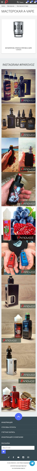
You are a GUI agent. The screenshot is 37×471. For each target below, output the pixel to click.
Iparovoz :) (14, 463)
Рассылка (5, 443)
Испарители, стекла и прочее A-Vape (18, 48)
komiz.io (22, 468)
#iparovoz (26, 64)
